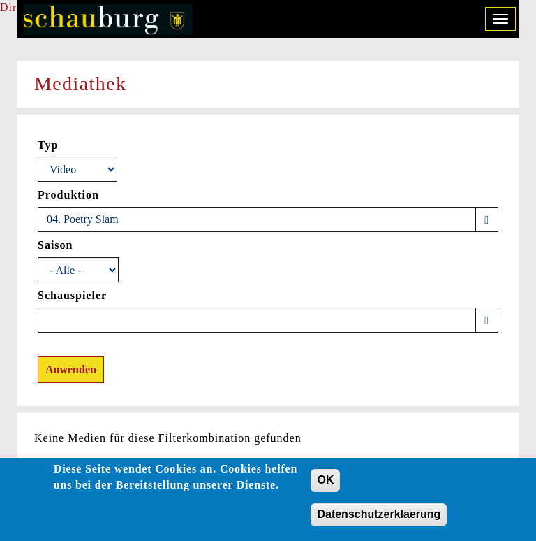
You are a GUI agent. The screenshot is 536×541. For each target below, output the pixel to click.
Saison (55, 245)
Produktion (68, 195)
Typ (48, 145)
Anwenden (70, 369)
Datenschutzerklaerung (378, 518)
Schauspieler (72, 295)
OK (325, 485)
